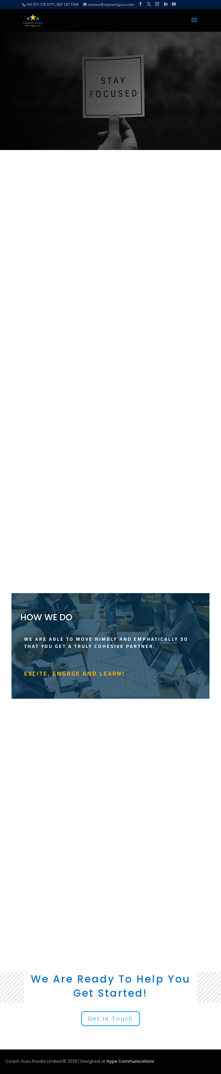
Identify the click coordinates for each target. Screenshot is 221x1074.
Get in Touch (110, 1018)
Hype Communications (130, 1061)
